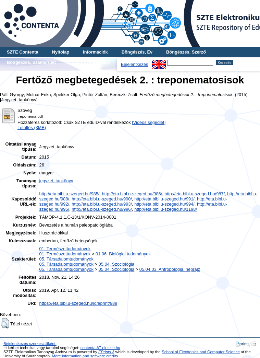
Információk (95, 52)
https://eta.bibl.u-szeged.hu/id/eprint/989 (78, 303)
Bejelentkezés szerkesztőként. (30, 344)
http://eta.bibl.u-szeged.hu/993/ (102, 204)
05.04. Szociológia (117, 264)
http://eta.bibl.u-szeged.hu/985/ (69, 193)
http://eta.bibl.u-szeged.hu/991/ (164, 198)
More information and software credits (85, 356)
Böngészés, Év (137, 52)
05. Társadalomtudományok (66, 259)
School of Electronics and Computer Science (201, 352)
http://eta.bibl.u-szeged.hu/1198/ (165, 209)
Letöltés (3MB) (31, 127)
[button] (5, 323)
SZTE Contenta (22, 52)
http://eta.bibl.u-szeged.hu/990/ (102, 198)
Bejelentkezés (134, 64)
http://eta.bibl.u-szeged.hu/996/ (102, 209)
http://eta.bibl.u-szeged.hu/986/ (132, 193)
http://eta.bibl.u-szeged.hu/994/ (164, 204)
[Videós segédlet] (148, 122)
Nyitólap (60, 52)
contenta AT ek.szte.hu (100, 348)
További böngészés (90, 62)
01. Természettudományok (65, 248)
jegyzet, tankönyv (56, 180)
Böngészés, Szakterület (31, 62)
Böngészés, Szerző (186, 52)
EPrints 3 (106, 352)
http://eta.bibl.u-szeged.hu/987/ (194, 193)
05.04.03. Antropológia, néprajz (169, 269)
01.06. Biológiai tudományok (123, 253)
